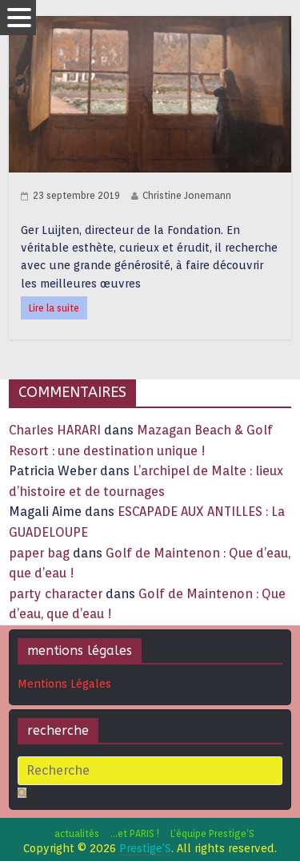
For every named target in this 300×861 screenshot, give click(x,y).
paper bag (39, 553)
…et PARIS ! (134, 833)
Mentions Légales (64, 683)
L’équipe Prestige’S (212, 833)
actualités (76, 833)
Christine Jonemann (186, 195)
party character (55, 593)
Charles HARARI (55, 430)
